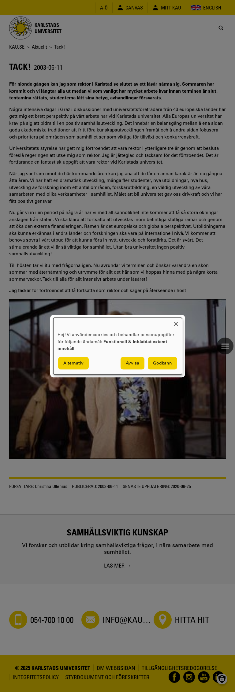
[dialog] (117, 346)
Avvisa (132, 363)
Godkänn (162, 363)
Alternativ (73, 363)
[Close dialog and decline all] (176, 321)
